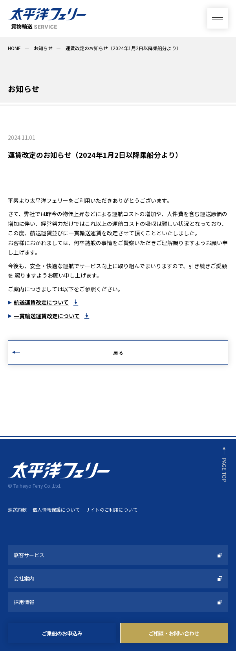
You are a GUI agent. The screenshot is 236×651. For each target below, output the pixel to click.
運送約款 (17, 509)
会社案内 (24, 578)
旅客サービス (29, 555)
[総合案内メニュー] (217, 18)
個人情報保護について (56, 509)
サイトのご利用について (111, 509)
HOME (14, 48)
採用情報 (24, 602)
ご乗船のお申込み (62, 633)
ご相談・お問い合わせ (173, 633)
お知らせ (43, 48)
